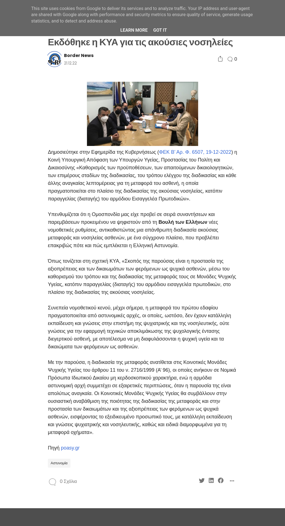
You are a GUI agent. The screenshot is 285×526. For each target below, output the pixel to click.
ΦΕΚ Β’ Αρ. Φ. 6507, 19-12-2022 (195, 152)
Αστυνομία (59, 463)
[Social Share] (220, 59)
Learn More (134, 30)
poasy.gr (70, 448)
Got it (160, 30)
